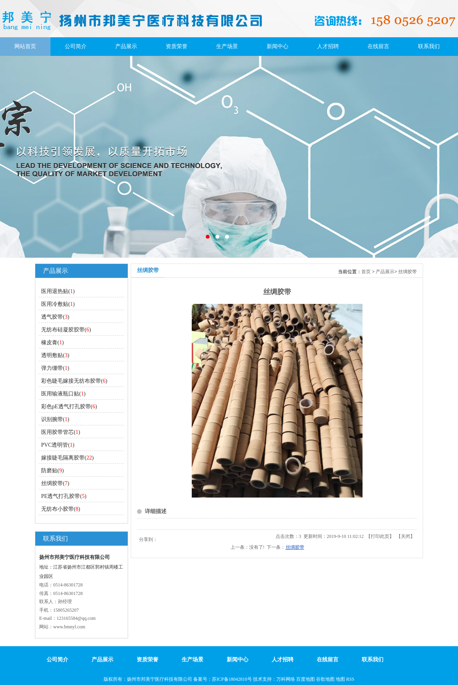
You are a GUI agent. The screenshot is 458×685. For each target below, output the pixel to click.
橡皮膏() (52, 342)
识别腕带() (55, 419)
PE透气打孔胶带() (64, 496)
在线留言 (378, 46)
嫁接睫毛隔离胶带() (67, 458)
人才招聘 (328, 46)
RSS (350, 679)
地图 (340, 679)
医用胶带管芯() (60, 432)
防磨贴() (52, 470)
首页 (366, 271)
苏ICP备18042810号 (232, 679)
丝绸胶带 (407, 271)
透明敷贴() (55, 355)
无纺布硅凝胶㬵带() (66, 330)
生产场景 (227, 46)
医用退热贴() (58, 291)
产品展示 (126, 46)
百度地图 (305, 679)
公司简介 (76, 46)
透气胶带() (55, 317)
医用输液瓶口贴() (63, 394)
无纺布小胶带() (60, 509)
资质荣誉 (176, 46)
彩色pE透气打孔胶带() (69, 406)
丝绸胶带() (55, 483)
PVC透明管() (58, 445)
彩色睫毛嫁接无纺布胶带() (74, 381)
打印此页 (380, 536)
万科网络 (286, 679)
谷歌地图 (325, 679)
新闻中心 (277, 46)
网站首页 (25, 46)
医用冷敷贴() (58, 304)
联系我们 (429, 46)
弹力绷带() (55, 368)
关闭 (405, 536)
